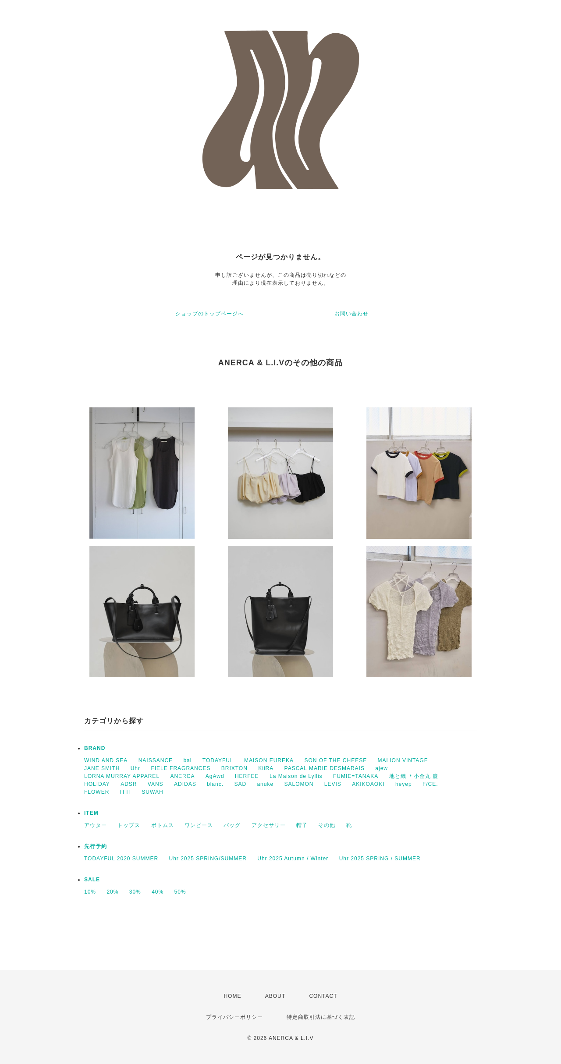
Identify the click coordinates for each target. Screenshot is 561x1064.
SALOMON (298, 784)
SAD (240, 784)
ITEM (91, 813)
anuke (265, 784)
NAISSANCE (155, 760)
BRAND (94, 748)
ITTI (125, 792)
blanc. (215, 784)
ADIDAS (185, 784)
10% (90, 892)
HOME (232, 996)
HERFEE (247, 776)
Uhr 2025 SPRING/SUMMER (208, 858)
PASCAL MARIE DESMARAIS (324, 768)
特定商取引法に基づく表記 (321, 1017)
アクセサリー (269, 825)
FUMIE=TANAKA (355, 776)
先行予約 (95, 846)
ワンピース (199, 825)
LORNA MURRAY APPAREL (122, 776)
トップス (128, 825)
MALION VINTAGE (403, 760)
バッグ (232, 825)
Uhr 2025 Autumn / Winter (292, 858)
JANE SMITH (102, 768)
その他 (326, 825)
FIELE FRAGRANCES (180, 768)
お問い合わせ (351, 314)
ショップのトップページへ (209, 314)
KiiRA (265, 768)
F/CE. (430, 784)
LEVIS (332, 784)
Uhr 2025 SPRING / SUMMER (380, 858)
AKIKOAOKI (368, 784)
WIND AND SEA (106, 760)
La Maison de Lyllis (296, 776)
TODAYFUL (218, 760)
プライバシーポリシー (234, 1017)
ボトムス (162, 825)
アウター (95, 825)
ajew (381, 768)
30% (135, 892)
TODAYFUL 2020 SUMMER (121, 858)
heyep (403, 784)
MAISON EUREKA (269, 760)
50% (180, 892)
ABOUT (275, 996)
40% (157, 892)
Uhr (135, 768)
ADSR (129, 784)
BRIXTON (234, 768)
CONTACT (323, 996)
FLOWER (96, 792)
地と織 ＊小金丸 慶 (414, 776)
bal (187, 760)
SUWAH (152, 792)
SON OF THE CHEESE (335, 760)
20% (112, 892)
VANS (155, 784)
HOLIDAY (97, 784)
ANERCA (182, 776)
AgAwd (215, 776)
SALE (92, 880)
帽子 (302, 825)
